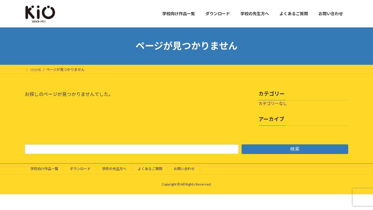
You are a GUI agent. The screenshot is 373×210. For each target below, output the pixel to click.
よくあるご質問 (150, 169)
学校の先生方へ (114, 169)
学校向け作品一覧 (44, 169)
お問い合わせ (184, 169)
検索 (295, 148)
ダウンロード (80, 169)
